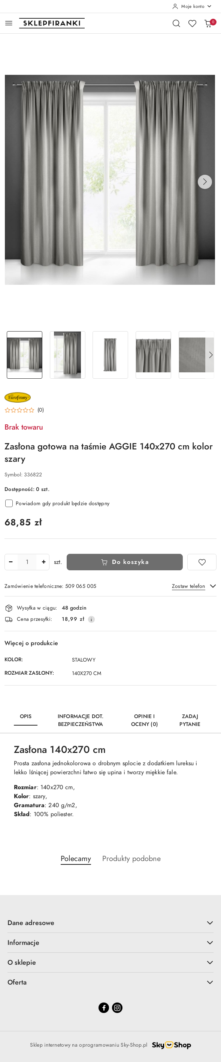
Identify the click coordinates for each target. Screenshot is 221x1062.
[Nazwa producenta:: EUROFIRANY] (17, 397)
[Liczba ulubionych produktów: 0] (192, 23)
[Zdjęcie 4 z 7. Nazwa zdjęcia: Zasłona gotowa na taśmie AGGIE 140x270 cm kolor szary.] (153, 355)
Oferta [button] (110, 982)
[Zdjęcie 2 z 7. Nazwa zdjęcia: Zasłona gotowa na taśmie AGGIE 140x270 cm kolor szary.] (68, 355)
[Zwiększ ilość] (43, 562)
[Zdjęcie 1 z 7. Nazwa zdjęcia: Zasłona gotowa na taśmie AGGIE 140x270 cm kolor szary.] (24, 355)
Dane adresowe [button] (110, 922)
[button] (204, 181)
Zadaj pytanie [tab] (189, 720)
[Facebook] (104, 1008)
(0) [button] (40, 410)
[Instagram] (117, 1008)
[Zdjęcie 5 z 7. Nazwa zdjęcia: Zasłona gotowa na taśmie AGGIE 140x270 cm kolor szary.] (196, 355)
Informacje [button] (110, 942)
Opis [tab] (26, 716)
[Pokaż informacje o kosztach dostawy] (91, 619)
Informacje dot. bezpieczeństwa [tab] (80, 720)
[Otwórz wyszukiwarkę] (176, 23)
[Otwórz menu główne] (8, 23)
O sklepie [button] (110, 962)
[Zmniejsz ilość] (10, 562)
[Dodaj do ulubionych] (202, 562)
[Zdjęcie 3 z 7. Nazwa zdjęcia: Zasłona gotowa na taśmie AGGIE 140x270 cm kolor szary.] (111, 355)
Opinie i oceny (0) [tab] (144, 720)
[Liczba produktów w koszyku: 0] (208, 23)
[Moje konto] (192, 6)
